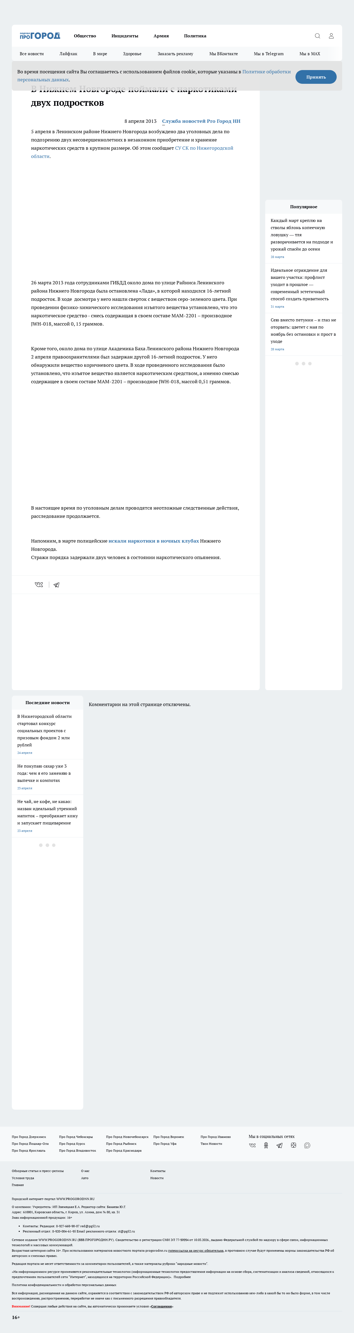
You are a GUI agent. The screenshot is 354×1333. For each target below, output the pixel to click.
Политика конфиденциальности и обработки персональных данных (64, 1285)
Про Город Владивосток (77, 1150)
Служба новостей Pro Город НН (201, 121)
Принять (316, 77)
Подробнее (182, 1277)
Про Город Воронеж (168, 1137)
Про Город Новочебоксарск (127, 1137)
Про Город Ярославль (28, 1150)
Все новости (32, 53)
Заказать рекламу (175, 53)
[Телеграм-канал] (280, 1145)
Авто (84, 1178)
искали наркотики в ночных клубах (154, 541)
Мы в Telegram (269, 53)
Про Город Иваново (216, 1137)
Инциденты (125, 35)
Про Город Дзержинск (29, 1137)
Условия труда (23, 1178)
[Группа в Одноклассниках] (266, 1145)
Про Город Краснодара (124, 1150)
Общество (85, 35)
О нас (85, 1171)
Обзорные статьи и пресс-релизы (38, 1171)
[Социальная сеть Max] (307, 1145)
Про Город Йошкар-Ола (30, 1144)
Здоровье (132, 53)
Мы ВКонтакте (223, 53)
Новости (157, 1178)
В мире (100, 53)
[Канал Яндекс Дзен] (293, 1145)
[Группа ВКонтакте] (252, 1145)
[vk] (39, 584)
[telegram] (58, 584)
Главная (18, 1185)
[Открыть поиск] (317, 35)
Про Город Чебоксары (76, 1137)
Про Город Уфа (164, 1144)
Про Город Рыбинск (121, 1144)
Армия (161, 35)
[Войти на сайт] (331, 35)
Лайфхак (68, 53)
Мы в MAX (310, 53)
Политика (195, 35)
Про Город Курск (72, 1144)
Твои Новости (211, 1144)
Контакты (157, 1171)
